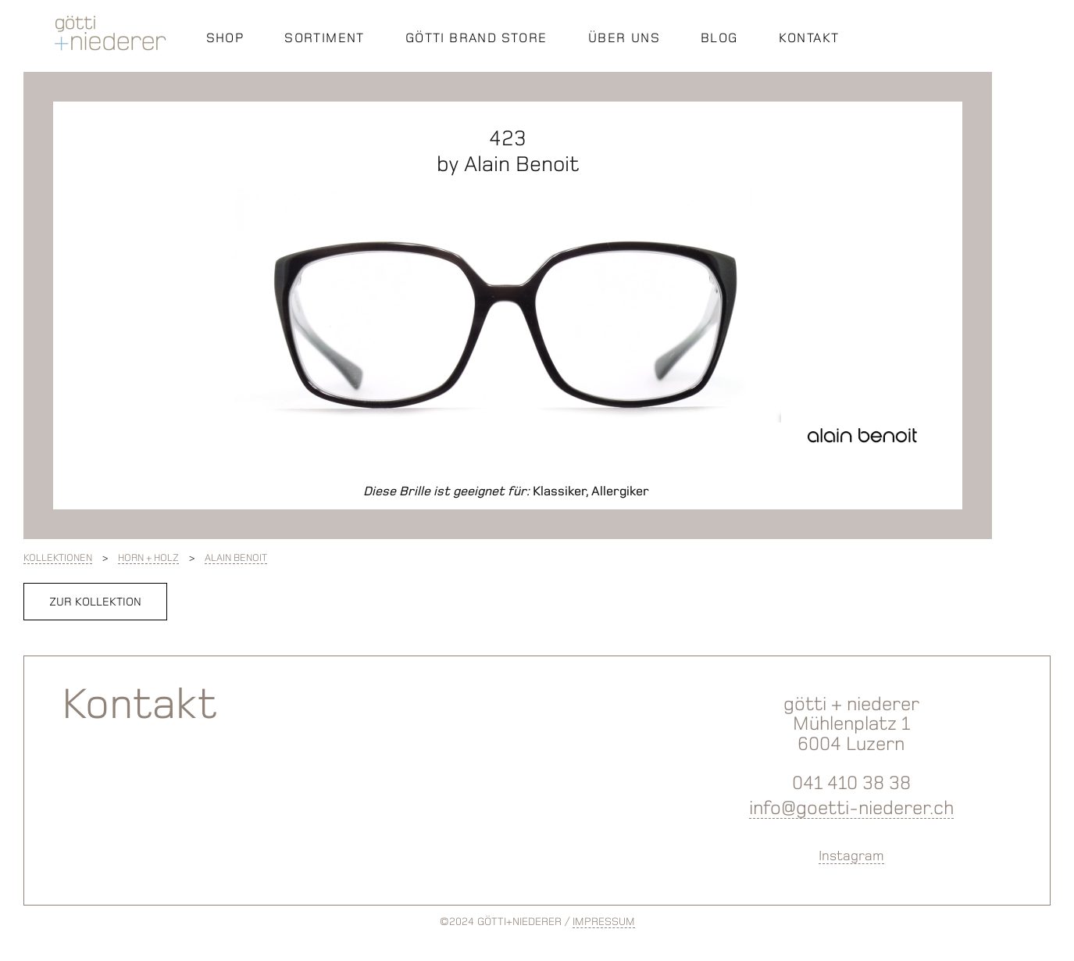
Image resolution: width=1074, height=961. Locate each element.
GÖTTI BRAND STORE (476, 37)
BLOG (719, 37)
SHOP (225, 37)
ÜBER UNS (624, 37)
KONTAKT (809, 37)
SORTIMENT (324, 37)
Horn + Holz (148, 557)
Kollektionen (57, 557)
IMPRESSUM (604, 921)
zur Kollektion (95, 601)
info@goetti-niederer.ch (851, 807)
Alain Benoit (236, 557)
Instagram (851, 855)
